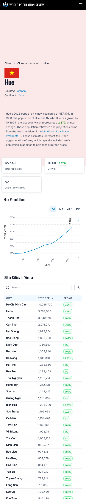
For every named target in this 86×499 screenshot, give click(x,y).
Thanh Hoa (12, 317)
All (53, 208)
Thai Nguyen (14, 378)
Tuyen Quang (14, 478)
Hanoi (9, 311)
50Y (78, 208)
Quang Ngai (13, 398)
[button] (81, 5)
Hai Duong (12, 331)
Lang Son (12, 485)
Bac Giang (12, 337)
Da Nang (11, 358)
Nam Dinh (12, 344)
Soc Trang (12, 411)
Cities (8, 63)
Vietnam (21, 90)
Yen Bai (10, 471)
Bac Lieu (11, 451)
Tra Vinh (11, 438)
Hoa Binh (11, 465)
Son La (10, 391)
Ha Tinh (10, 364)
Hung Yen (12, 384)
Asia (21, 95)
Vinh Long (12, 431)
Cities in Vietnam (27, 63)
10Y (61, 208)
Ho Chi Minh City (16, 304)
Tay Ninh (11, 424)
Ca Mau (11, 418)
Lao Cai (10, 491)
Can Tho (11, 324)
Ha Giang (11, 458)
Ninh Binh (12, 444)
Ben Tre (10, 371)
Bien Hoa (11, 404)
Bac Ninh (11, 351)
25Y (69, 208)
